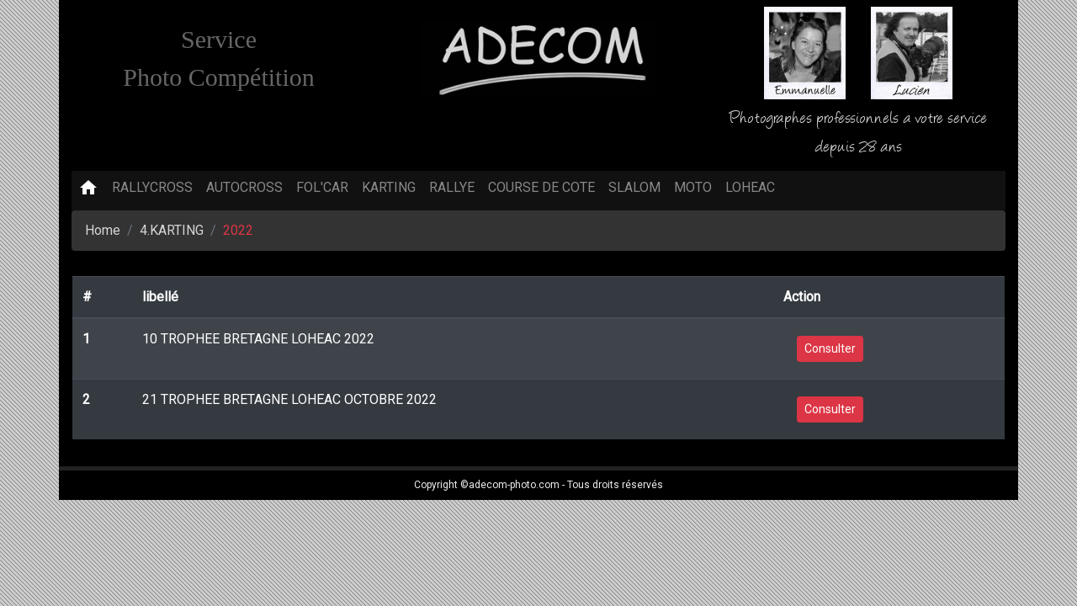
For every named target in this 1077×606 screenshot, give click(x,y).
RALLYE (452, 187)
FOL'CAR (322, 187)
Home (102, 230)
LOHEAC (750, 187)
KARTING (389, 187)
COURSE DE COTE (541, 187)
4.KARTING (172, 230)
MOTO (693, 187)
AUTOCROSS (244, 187)
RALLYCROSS (152, 187)
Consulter (830, 348)
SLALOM (634, 187)
